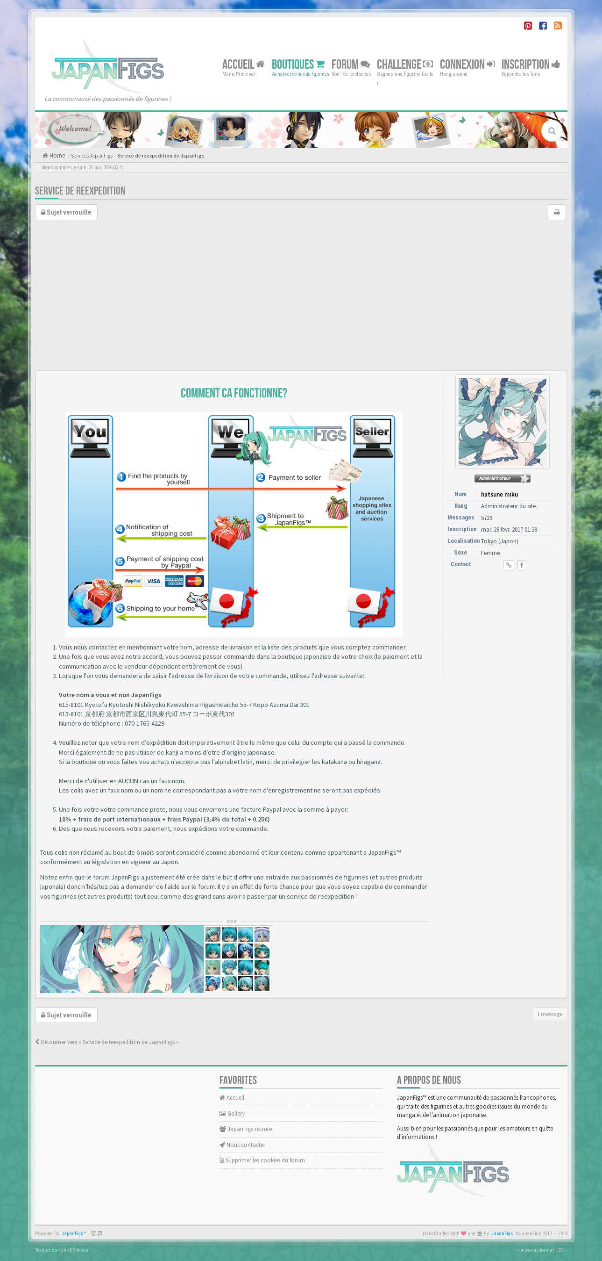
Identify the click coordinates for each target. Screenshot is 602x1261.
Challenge (405, 64)
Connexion (467, 64)
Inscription (531, 64)
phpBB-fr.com (75, 1250)
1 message (549, 1013)
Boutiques (298, 64)
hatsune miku (499, 494)
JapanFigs (502, 1234)
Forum (351, 64)
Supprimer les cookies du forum (262, 1160)
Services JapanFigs (92, 155)
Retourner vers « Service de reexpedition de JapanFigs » (107, 1042)
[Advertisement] (301, 299)
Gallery (232, 1113)
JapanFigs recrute (246, 1129)
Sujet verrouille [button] (66, 212)
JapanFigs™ (74, 1234)
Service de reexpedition (80, 191)
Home (56, 155)
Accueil (243, 64)
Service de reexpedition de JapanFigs (161, 155)
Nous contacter (242, 1145)
